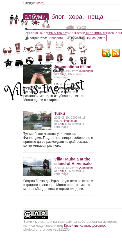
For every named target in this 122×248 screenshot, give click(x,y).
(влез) (40, 2)
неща (95, 16)
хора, (76, 16)
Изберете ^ (57, 38)
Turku (59, 113)
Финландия (86, 71)
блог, (58, 16)
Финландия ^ (95, 38)
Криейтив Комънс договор (84, 226)
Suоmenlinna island (72, 67)
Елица (62, 74)
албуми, (35, 16)
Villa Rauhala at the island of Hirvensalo (73, 161)
